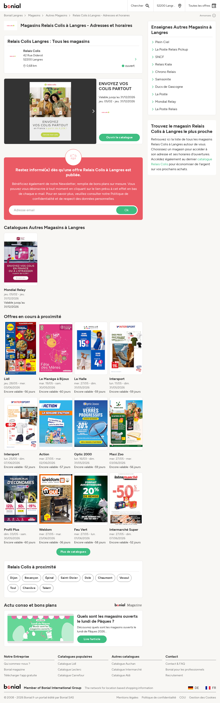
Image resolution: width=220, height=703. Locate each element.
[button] (73, 111)
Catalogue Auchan (123, 664)
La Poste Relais (164, 109)
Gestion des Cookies (202, 697)
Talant (46, 588)
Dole (88, 578)
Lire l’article (92, 639)
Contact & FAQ (175, 664)
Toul (13, 588)
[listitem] (20, 271)
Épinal (49, 578)
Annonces (208, 15)
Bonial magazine (14, 669)
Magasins (34, 15)
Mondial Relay (163, 102)
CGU (182, 697)
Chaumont (105, 578)
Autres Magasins (56, 15)
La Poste (159, 94)
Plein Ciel (160, 42)
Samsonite (161, 79)
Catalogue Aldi (121, 675)
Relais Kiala (161, 64)
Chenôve (29, 588)
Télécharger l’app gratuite (20, 675)
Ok (127, 210)
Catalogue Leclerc (69, 669)
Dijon (14, 578)
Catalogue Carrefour (71, 675)
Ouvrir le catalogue (119, 137)
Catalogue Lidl (67, 664)
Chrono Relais (163, 72)
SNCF (157, 57)
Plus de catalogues (73, 551)
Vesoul (124, 578)
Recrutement (174, 675)
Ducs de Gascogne (167, 87)
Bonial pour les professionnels (185, 669)
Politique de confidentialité (159, 697)
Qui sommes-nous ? (17, 664)
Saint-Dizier (69, 578)
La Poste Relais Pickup (169, 49)
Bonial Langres (13, 15)
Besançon (31, 578)
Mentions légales (127, 697)
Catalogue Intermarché (127, 669)
